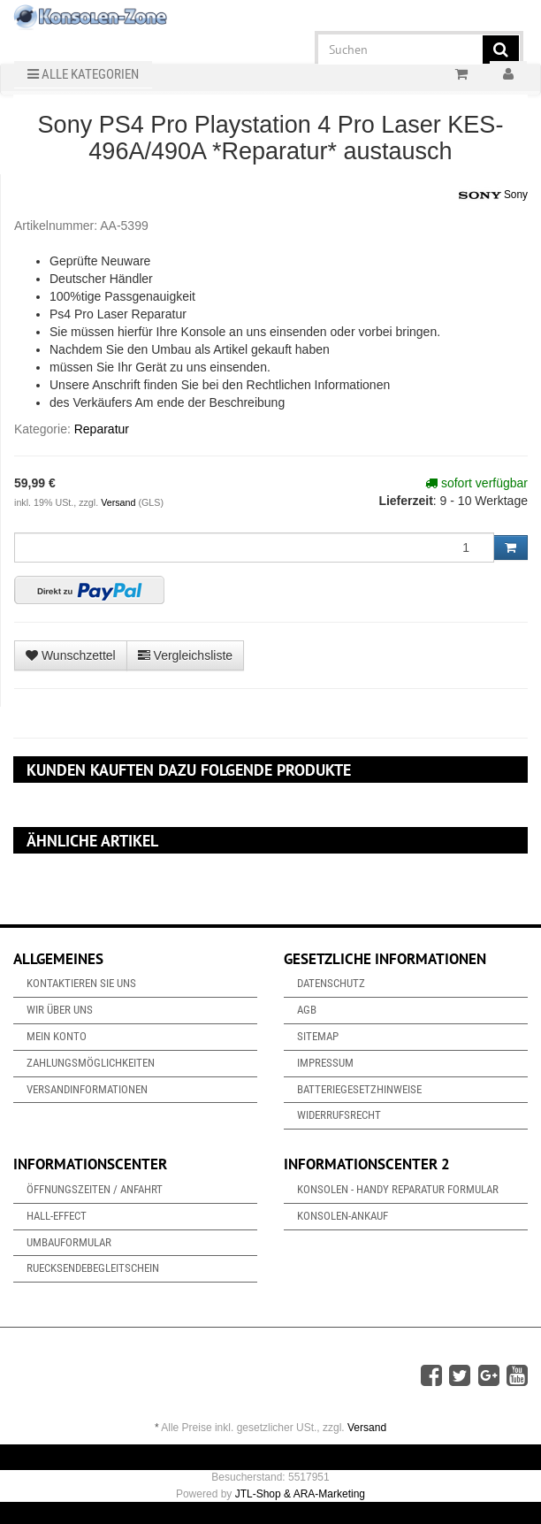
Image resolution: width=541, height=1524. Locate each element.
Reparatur (101, 429)
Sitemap (318, 1036)
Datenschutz (331, 983)
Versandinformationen (87, 1089)
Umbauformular (69, 1242)
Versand (119, 502)
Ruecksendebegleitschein (93, 1268)
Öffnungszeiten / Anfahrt (95, 1189)
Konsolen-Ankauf (342, 1215)
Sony (493, 195)
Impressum (325, 1062)
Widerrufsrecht (339, 1115)
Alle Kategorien (83, 74)
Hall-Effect (57, 1215)
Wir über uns (60, 1009)
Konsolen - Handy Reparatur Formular (398, 1189)
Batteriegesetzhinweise (359, 1089)
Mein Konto (57, 1036)
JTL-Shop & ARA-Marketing (300, 1494)
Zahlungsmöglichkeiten (91, 1062)
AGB (306, 1009)
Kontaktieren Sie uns (81, 983)
